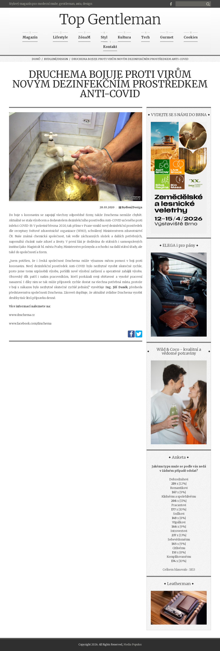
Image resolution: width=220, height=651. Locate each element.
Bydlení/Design (56, 59)
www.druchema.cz (22, 315)
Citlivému (179, 548)
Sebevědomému (179, 539)
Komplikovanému (179, 557)
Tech (145, 36)
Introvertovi (179, 531)
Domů (36, 59)
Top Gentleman (110, 19)
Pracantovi (178, 505)
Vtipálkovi (178, 522)
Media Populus (133, 644)
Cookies (191, 36)
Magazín (30, 36)
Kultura (124, 36)
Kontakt (110, 45)
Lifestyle (60, 36)
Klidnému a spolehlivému (179, 496)
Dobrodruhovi (178, 479)
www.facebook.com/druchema (30, 323)
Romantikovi (179, 488)
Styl (104, 36)
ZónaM (84, 36)
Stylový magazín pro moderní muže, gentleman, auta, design (50, 4)
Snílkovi (178, 514)
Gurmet (166, 36)
